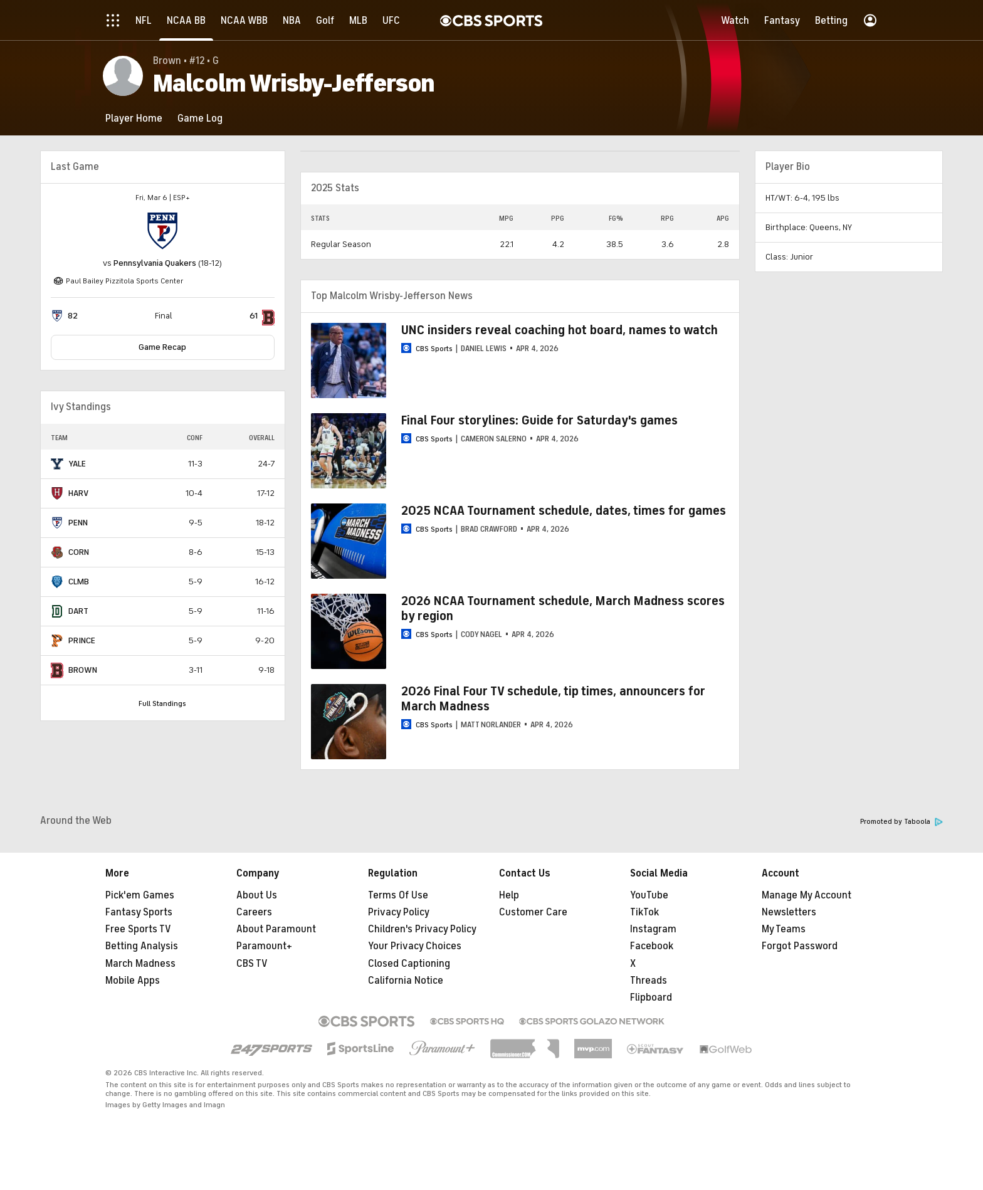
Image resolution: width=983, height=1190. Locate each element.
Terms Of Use (398, 895)
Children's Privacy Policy (422, 929)
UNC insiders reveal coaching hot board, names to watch (559, 330)
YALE (77, 463)
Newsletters (789, 912)
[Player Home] (134, 118)
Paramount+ (264, 946)
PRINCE (81, 640)
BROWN (82, 670)
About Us (256, 895)
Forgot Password (800, 946)
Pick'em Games (139, 895)
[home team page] (162, 231)
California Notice (405, 980)
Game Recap (162, 347)
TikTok (644, 912)
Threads (648, 980)
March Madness (140, 963)
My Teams (784, 929)
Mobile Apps (132, 980)
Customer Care (533, 912)
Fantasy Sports (138, 912)
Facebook (651, 946)
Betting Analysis (141, 946)
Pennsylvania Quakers (154, 263)
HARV (78, 493)
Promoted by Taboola (901, 822)
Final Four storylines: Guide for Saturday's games (539, 420)
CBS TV (252, 963)
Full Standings (162, 703)
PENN (78, 522)
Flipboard (651, 997)
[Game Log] (200, 118)
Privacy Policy (398, 912)
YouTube (649, 895)
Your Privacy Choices (414, 946)
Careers (254, 912)
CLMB (78, 581)
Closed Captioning (409, 963)
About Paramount (276, 929)
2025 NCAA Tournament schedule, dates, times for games (563, 510)
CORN (78, 552)
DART (78, 611)
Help (509, 895)
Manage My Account (806, 895)
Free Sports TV (138, 929)
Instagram (653, 929)
